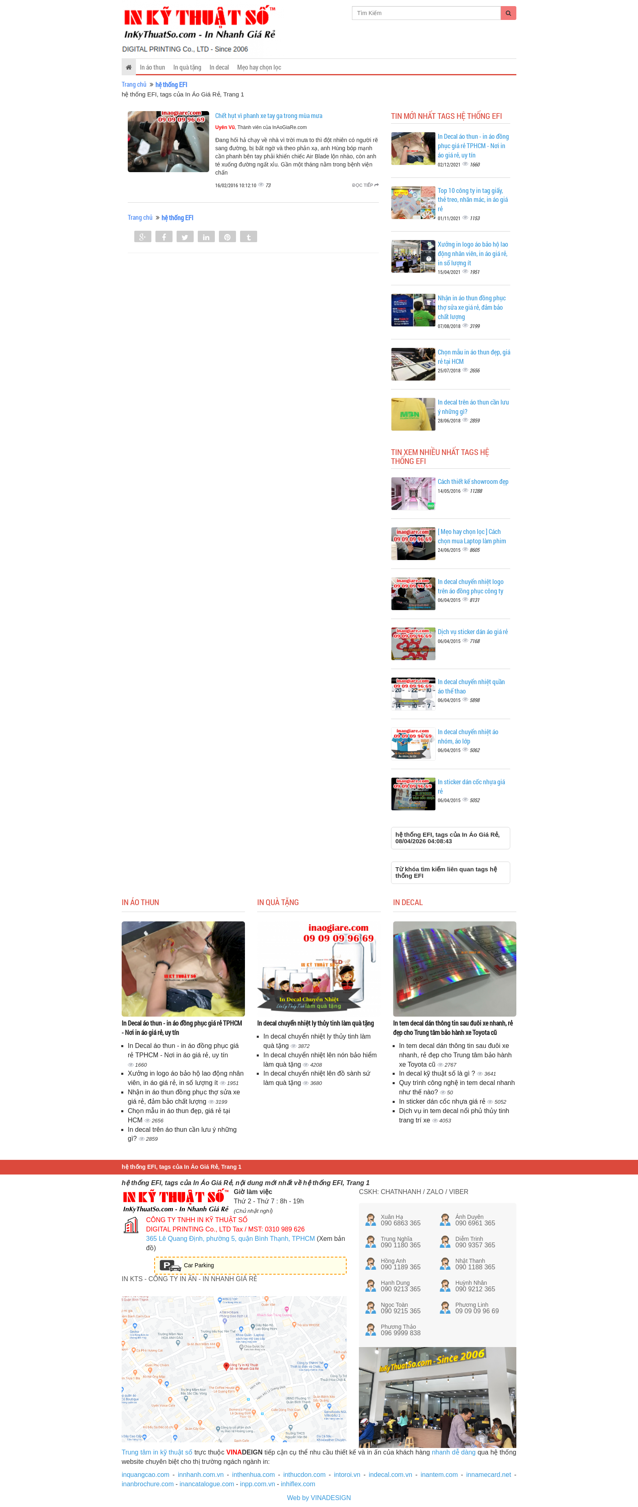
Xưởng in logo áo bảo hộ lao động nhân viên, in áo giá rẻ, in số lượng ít (473, 253)
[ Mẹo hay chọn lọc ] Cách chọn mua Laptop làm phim (472, 536)
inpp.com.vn (257, 1484)
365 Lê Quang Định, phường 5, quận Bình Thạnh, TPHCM (230, 1238)
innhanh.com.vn (201, 1474)
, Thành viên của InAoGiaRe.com (261, 127)
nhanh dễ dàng (454, 1452)
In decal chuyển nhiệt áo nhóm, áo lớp (468, 736)
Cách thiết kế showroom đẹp (473, 481)
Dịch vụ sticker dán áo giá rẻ (473, 631)
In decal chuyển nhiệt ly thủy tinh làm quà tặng (315, 1023)
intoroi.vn (347, 1474)
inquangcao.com (145, 1474)
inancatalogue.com (206, 1484)
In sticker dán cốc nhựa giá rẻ (443, 1101)
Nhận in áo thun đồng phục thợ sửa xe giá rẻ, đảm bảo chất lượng (472, 307)
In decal (219, 67)
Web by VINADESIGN (319, 1497)
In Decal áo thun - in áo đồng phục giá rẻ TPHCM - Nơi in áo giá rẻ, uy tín (473, 145)
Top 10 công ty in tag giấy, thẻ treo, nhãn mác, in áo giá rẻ (473, 199)
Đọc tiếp (365, 185)
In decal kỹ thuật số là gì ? (438, 1073)
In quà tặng (187, 67)
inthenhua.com (253, 1474)
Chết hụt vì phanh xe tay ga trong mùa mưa (268, 115)
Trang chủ (134, 84)
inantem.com (439, 1474)
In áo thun (152, 67)
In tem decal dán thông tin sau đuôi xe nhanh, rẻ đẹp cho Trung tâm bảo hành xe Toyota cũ (453, 1028)
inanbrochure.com (148, 1484)
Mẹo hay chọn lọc (259, 67)
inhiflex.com (298, 1484)
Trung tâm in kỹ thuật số (157, 1452)
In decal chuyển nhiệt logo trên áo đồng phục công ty (471, 586)
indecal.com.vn (390, 1474)
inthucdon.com (304, 1474)
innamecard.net (488, 1474)
